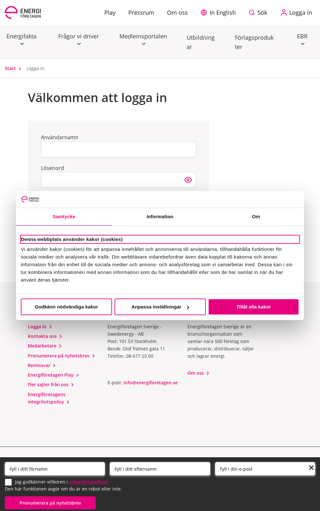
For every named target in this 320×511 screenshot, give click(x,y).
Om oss (199, 373)
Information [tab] (160, 216)
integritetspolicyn (88, 482)
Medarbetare (45, 346)
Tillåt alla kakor (253, 306)
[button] (220, 12)
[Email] (265, 468)
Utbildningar (201, 42)
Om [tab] (256, 216)
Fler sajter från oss (51, 384)
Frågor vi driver (78, 36)
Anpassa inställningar (160, 306)
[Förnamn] (55, 468)
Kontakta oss (45, 336)
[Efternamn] (160, 468)
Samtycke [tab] (64, 216)
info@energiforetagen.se (151, 382)
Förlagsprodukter (254, 42)
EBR (302, 36)
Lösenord (52, 168)
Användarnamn (59, 137)
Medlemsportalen (143, 36)
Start (14, 68)
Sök (262, 12)
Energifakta (21, 36)
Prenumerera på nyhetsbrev (61, 356)
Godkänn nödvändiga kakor (66, 306)
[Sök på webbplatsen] (259, 12)
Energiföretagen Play (53, 375)
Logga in (40, 326)
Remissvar (42, 365)
